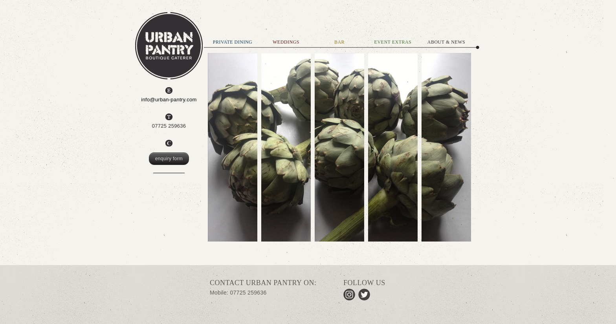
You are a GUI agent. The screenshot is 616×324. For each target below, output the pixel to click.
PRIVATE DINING (232, 42)
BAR (339, 42)
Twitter (364, 294)
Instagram (349, 294)
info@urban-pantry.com (168, 100)
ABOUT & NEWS (446, 42)
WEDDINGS (286, 42)
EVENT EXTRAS (393, 42)
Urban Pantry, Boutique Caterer (169, 45)
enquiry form (169, 158)
